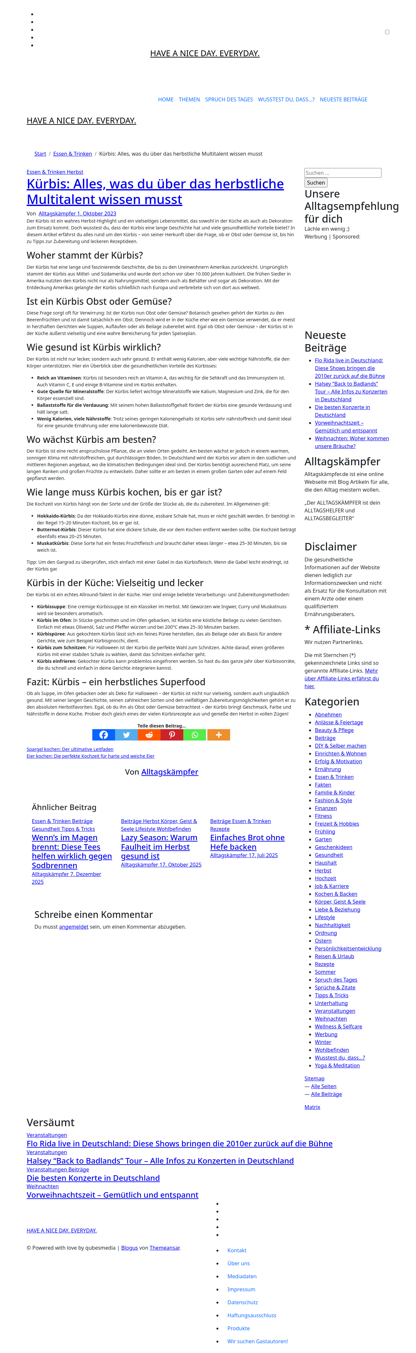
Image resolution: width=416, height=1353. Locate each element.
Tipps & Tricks (78, 828)
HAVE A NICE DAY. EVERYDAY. (205, 52)
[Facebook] (103, 735)
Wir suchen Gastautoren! (258, 1341)
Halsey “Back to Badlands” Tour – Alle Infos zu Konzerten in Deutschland (351, 391)
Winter (323, 1042)
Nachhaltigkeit (332, 925)
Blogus (129, 1247)
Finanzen (326, 808)
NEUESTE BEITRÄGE (343, 99)
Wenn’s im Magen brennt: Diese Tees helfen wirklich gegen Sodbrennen (72, 851)
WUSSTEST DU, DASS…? (286, 99)
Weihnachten (331, 1018)
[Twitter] (126, 735)
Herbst (75, 171)
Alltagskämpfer (58, 213)
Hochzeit (325, 878)
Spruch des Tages (336, 979)
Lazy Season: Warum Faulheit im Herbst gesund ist (159, 846)
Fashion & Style (333, 800)
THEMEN (189, 99)
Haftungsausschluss (252, 1315)
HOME (166, 99)
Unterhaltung (331, 1003)
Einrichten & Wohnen (341, 753)
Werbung (326, 1034)
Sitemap (315, 1078)
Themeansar (164, 1247)
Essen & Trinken (47, 171)
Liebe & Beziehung (337, 909)
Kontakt (237, 1250)
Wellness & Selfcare (338, 1026)
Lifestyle (146, 828)
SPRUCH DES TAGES (229, 99)
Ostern (323, 940)
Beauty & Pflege (334, 730)
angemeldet (73, 926)
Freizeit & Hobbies (337, 823)
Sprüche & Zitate (335, 987)
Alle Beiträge (326, 1094)
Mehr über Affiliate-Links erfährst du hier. (342, 678)
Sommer (325, 971)
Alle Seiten (323, 1086)
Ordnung (326, 932)
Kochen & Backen (336, 893)
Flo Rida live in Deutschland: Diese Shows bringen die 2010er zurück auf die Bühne (350, 368)
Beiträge (82, 821)
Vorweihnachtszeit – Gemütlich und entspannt (113, 1194)
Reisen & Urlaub (334, 956)
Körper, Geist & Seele (340, 901)
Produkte (239, 1328)
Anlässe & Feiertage (339, 722)
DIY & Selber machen (340, 745)
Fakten (323, 784)
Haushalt (326, 862)
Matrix (312, 1107)
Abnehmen (328, 714)
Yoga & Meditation (337, 1065)
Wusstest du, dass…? (340, 1057)
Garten (323, 839)
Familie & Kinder (335, 792)
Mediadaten (242, 1276)
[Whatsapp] (194, 735)
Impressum (241, 1289)
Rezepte (220, 828)
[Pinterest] (172, 735)
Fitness (323, 815)
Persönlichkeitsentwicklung (348, 948)
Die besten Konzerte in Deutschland (93, 1177)
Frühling (325, 831)
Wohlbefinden (174, 828)
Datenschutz (243, 1302)
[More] (218, 735)
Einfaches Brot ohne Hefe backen (247, 842)
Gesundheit (46, 828)
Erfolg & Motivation (338, 761)
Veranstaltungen (335, 1010)
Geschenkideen (333, 847)
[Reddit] (149, 735)
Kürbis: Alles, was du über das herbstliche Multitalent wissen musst (155, 191)
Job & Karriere (332, 886)
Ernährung (328, 769)
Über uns (239, 1263)
